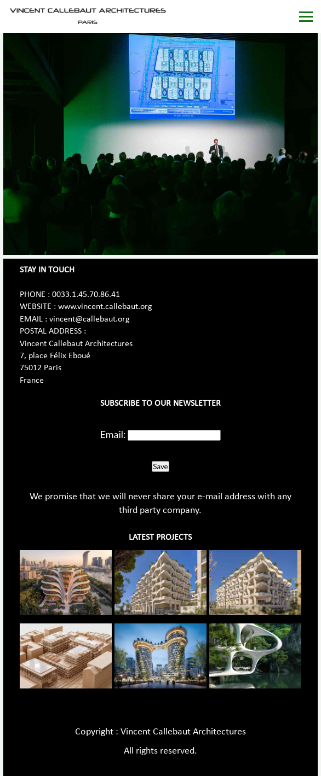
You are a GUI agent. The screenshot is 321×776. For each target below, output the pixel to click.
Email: (113, 434)
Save (160, 466)
